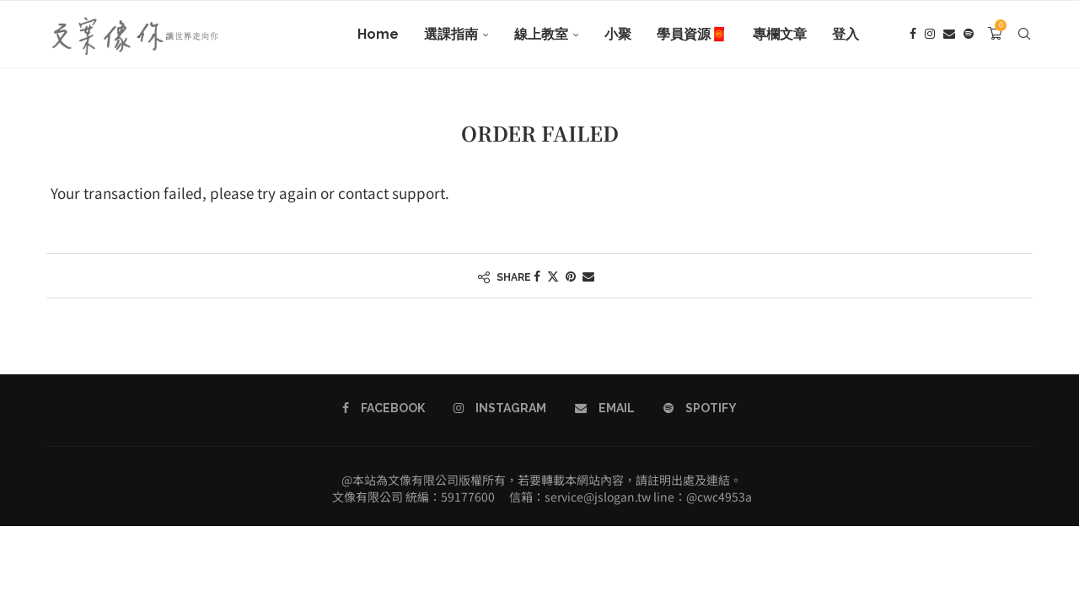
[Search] (1024, 34)
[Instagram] (930, 34)
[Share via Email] (588, 275)
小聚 (617, 34)
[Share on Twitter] (553, 275)
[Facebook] (913, 34)
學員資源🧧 (692, 34)
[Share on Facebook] (537, 275)
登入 (845, 34)
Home (378, 34)
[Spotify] (969, 34)
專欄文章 (780, 34)
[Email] (949, 34)
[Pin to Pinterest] (571, 275)
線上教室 (541, 34)
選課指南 (451, 34)
